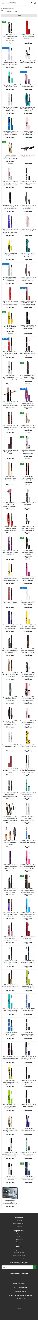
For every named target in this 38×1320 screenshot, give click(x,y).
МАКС (21, 1278)
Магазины (19, 1226)
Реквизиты (19, 1239)
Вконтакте (11, 1278)
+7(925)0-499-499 (20, 1287)
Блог (18, 1236)
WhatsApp (26, 1278)
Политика (19, 1242)
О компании (19, 1220)
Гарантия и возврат (19, 1258)
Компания (19, 1217)
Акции (19, 1234)
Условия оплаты (19, 1252)
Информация (19, 1231)
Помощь (19, 1247)
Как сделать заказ (19, 1250)
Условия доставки (19, 1255)
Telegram (16, 1278)
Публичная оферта (19, 1223)
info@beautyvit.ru (20, 1291)
